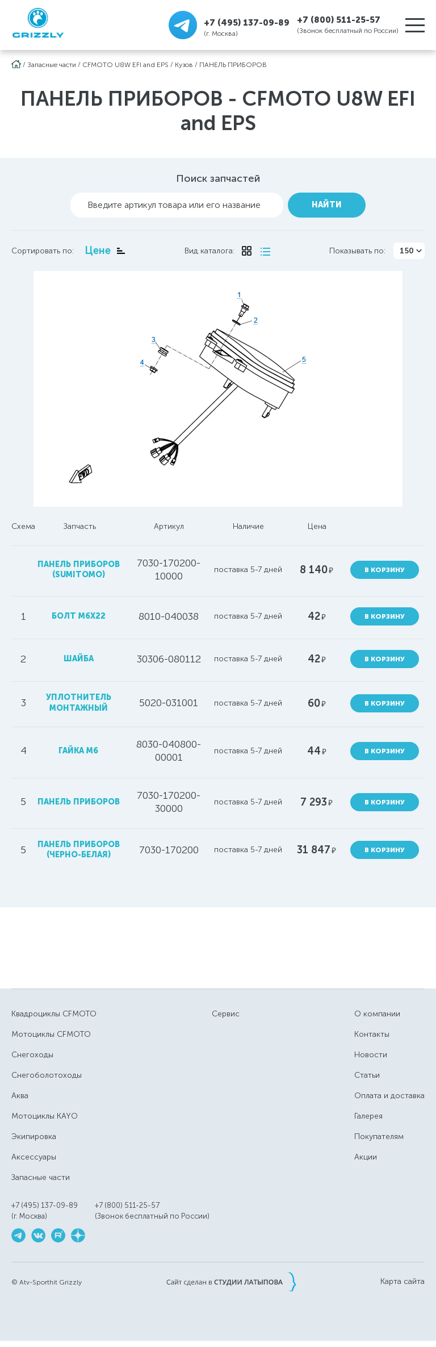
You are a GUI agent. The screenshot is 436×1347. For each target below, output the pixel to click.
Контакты (371, 1034)
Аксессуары (33, 1157)
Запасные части (51, 64)
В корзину (384, 570)
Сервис (226, 1014)
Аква (19, 1095)
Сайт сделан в (231, 1281)
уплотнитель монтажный (78, 702)
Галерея (368, 1116)
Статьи (367, 1075)
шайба (79, 659)
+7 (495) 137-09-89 (247, 22)
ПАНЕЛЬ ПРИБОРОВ (233, 64)
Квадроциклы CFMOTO (54, 1014)
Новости (370, 1055)
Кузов (184, 64)
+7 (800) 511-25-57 (338, 20)
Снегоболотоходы (46, 1075)
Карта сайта (402, 1282)
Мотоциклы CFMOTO (51, 1034)
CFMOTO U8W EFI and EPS (125, 64)
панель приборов (78, 802)
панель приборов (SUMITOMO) (78, 569)
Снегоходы (32, 1055)
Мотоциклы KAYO (44, 1116)
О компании (377, 1014)
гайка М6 (78, 751)
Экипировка (33, 1136)
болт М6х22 (79, 616)
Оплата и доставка (389, 1095)
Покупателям (379, 1136)
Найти (327, 205)
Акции (365, 1157)
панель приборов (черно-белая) (78, 850)
